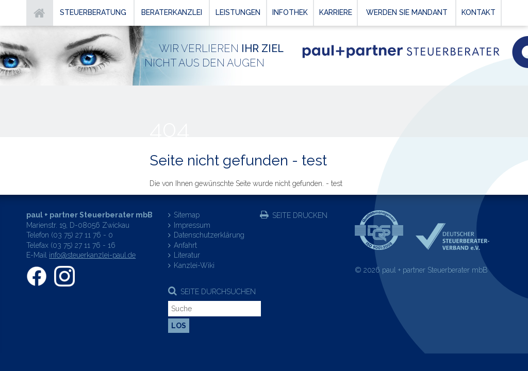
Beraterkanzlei (171, 12)
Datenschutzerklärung (209, 235)
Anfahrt (185, 245)
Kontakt (478, 12)
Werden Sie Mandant (407, 12)
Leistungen (238, 12)
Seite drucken (299, 215)
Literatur (187, 255)
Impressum (192, 225)
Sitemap (187, 215)
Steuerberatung (93, 12)
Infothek (290, 12)
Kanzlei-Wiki (194, 265)
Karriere (335, 12)
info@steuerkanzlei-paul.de (92, 255)
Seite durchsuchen (218, 292)
